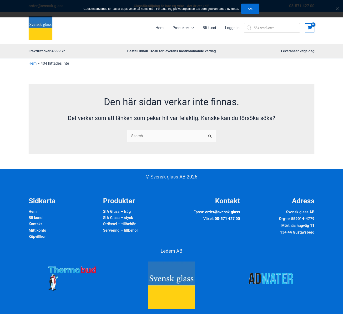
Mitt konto (37, 230)
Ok (250, 8)
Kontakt (35, 224)
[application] (194, 27)
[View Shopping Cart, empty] (309, 28)
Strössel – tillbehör (119, 224)
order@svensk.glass (222, 212)
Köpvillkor (37, 237)
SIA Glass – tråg (117, 211)
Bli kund (35, 217)
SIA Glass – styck (118, 217)
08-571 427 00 (227, 218)
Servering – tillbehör (120, 230)
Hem (33, 211)
